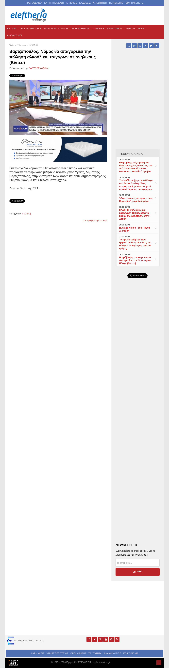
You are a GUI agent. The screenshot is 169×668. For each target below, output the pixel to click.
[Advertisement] (138, 356)
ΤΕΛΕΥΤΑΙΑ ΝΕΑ (131, 154)
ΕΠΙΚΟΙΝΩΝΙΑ (130, 653)
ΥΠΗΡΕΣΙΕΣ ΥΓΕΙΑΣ (57, 653)
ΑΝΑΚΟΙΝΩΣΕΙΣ (112, 653)
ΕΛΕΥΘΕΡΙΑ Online (39, 68)
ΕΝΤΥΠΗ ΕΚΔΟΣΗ (54, 2)
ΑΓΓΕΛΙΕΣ (71, 2)
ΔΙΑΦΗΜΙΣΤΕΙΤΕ (134, 2)
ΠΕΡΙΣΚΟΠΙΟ (116, 2)
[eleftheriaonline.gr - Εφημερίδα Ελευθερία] (29, 15)
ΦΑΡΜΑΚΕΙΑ (37, 653)
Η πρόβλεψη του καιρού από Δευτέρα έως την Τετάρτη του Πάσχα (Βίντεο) (135, 260)
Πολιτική (26, 213)
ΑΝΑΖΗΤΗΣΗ (100, 2)
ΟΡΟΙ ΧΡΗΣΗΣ (78, 653)
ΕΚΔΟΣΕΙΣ (85, 2)
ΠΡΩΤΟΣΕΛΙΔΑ (34, 2)
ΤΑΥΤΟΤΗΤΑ (95, 653)
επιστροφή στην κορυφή (95, 220)
